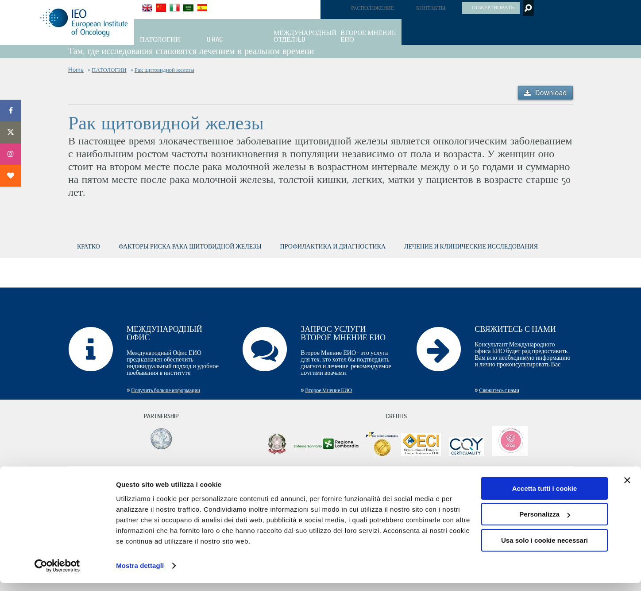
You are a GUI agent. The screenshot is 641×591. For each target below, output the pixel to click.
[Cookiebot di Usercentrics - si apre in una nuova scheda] (57, 573)
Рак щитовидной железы (164, 69)
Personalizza (544, 522)
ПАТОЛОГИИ (109, 69)
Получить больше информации (165, 390)
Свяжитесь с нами (499, 390)
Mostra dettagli (140, 573)
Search (527, 8)
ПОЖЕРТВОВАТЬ (493, 7)
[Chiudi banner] (627, 488)
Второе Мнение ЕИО (328, 390)
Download (551, 93)
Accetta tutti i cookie (544, 496)
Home (76, 69)
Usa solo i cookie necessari (544, 548)
